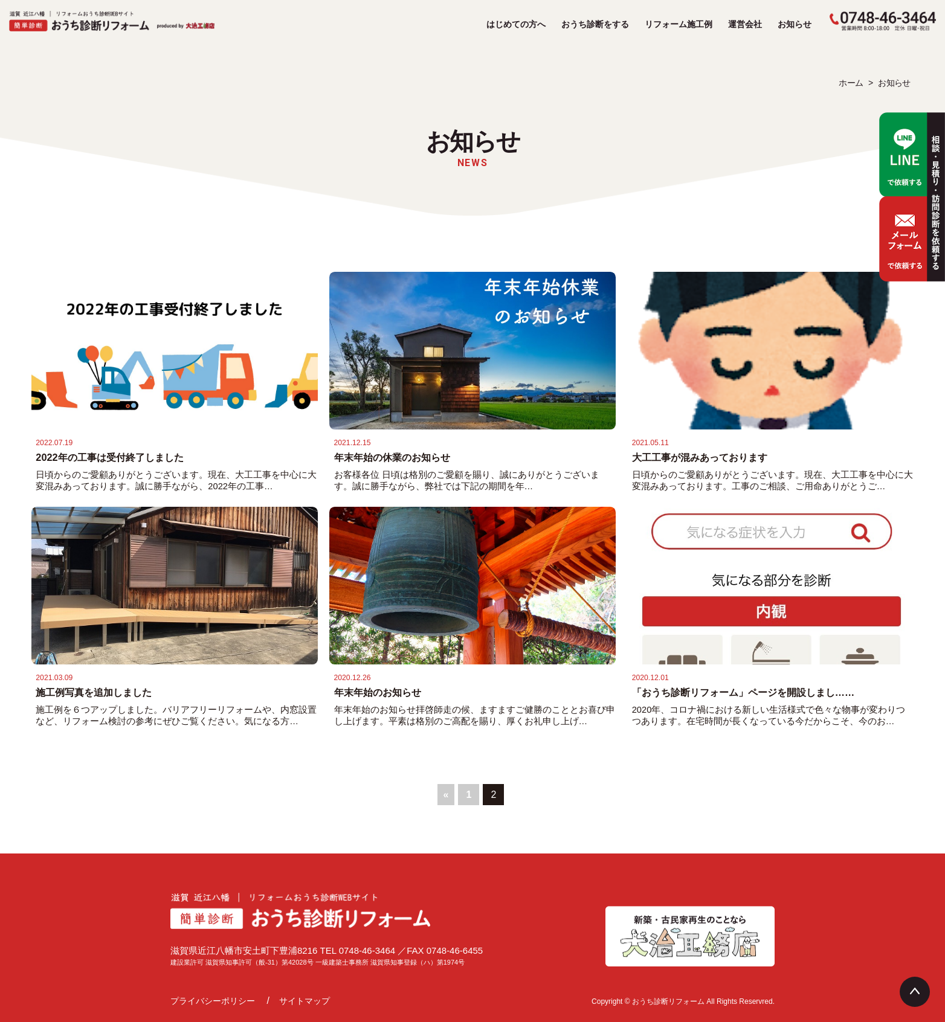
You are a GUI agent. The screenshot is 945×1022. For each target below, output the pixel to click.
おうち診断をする (595, 24)
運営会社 (745, 24)
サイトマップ (304, 1001)
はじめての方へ (516, 24)
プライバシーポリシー (212, 1001)
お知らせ (794, 24)
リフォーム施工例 (678, 24)
